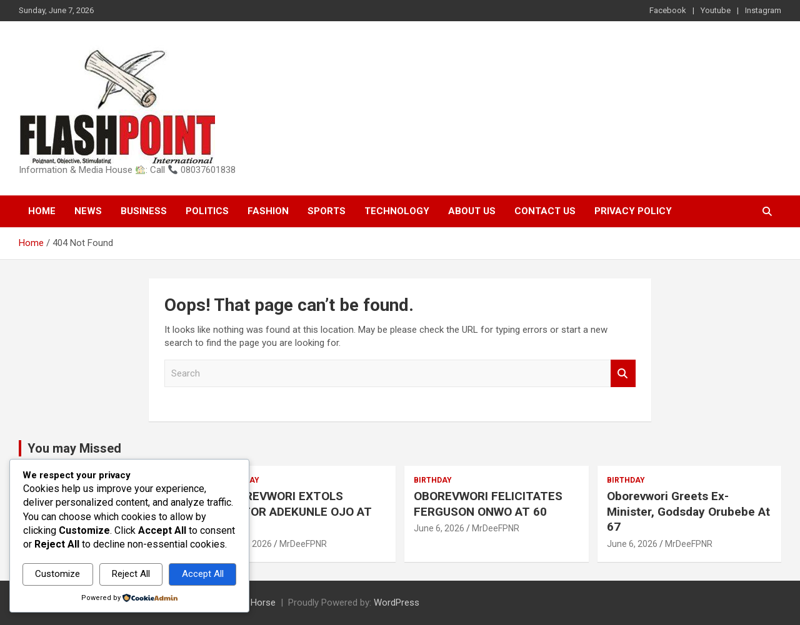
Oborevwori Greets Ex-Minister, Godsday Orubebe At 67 (688, 511)
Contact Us (545, 211)
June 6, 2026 (439, 528)
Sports (327, 211)
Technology (396, 211)
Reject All (131, 573)
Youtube (716, 10)
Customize (57, 573)
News (88, 211)
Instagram (763, 10)
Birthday (433, 480)
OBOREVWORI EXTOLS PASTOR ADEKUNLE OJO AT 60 (296, 511)
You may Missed (74, 448)
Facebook (667, 10)
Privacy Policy (633, 211)
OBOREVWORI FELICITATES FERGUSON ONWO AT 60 (488, 504)
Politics (207, 211)
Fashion (268, 211)
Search (623, 374)
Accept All (203, 573)
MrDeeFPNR (303, 544)
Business (144, 211)
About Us (472, 211)
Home (42, 211)
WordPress (396, 602)
